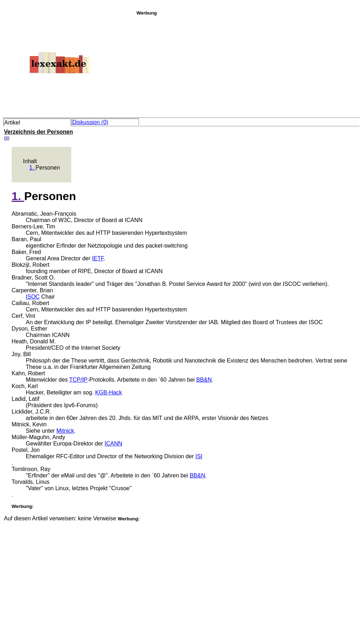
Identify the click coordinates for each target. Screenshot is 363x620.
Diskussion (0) (90, 122)
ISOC (33, 297)
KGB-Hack (108, 392)
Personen (47, 168)
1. (32, 168)
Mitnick (65, 431)
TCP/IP (78, 380)
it (6, 137)
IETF (98, 258)
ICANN (113, 444)
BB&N (204, 380)
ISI (198, 456)
